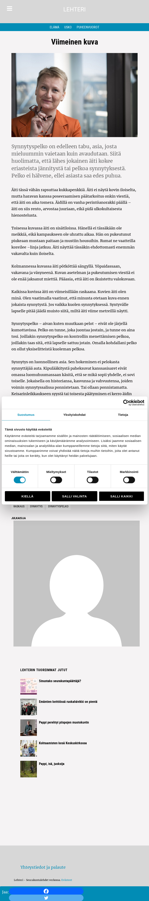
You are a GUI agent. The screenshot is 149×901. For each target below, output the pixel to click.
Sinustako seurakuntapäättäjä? (60, 681)
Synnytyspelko (58, 506)
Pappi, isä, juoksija (51, 763)
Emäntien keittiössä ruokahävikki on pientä (68, 701)
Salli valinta (74, 496)
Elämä (54, 27)
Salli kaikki (121, 496)
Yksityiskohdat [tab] (74, 414)
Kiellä (27, 496)
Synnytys (36, 506)
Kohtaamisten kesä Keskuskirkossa (63, 743)
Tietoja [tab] (123, 414)
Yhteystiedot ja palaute (43, 867)
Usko (68, 27)
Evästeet (66, 880)
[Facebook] (46, 891)
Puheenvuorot (88, 27)
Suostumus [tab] (26, 414)
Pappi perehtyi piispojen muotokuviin (64, 722)
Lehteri (74, 9)
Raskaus (18, 506)
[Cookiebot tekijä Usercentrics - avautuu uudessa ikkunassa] (126, 402)
